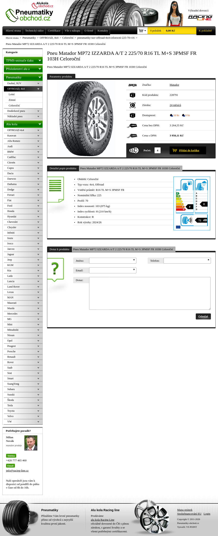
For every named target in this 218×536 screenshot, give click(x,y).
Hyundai (11, 216)
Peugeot (11, 346)
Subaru (11, 389)
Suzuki (10, 394)
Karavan (11, 135)
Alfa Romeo (13, 140)
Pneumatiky (24, 76)
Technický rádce (34, 30)
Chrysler (11, 227)
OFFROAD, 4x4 (16, 88)
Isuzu (10, 238)
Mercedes (12, 313)
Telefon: (155, 260)
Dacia (10, 173)
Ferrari (10, 194)
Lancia (10, 281)
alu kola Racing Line (102, 519)
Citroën (11, 162)
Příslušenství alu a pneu (24, 69)
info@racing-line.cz (17, 470)
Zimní (12, 99)
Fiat (9, 200)
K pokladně (204, 30)
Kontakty (103, 30)
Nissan (10, 335)
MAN (10, 297)
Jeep (9, 259)
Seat (9, 373)
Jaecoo (10, 248)
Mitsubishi (12, 329)
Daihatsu (12, 184)
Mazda (10, 308)
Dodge (10, 189)
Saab (9, 367)
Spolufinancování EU (189, 513)
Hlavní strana (12, 37)
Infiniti (10, 232)
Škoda (10, 400)
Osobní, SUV (14, 83)
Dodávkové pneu (16, 110)
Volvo (10, 416)
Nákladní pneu (14, 116)
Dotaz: (79, 280)
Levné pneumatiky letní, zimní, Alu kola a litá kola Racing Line (32, 11)
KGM (10, 265)
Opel (9, 340)
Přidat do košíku (189, 150)
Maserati (11, 302)
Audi (10, 146)
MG (9, 319)
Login (207, 513)
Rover (10, 362)
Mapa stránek (184, 509)
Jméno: (80, 260)
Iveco (10, 243)
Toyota (10, 410)
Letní (11, 94)
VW (9, 421)
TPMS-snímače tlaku (24, 59)
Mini (9, 324)
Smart (10, 378)
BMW (10, 151)
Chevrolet (12, 221)
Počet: (147, 150)
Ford (9, 205)
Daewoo (11, 178)
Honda (10, 211)
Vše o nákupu (72, 30)
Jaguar (10, 254)
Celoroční (14, 105)
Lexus (10, 292)
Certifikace (54, 30)
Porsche (11, 351)
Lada (10, 275)
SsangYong (13, 383)
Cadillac (11, 157)
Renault (11, 356)
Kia (9, 270)
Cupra (10, 167)
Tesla (10, 405)
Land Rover (13, 286)
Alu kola (24, 123)
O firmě (88, 30)
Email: (79, 270)
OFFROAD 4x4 (15, 130)
